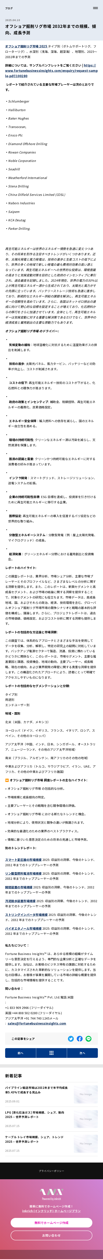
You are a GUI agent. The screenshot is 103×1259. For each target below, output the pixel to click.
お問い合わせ (51, 1235)
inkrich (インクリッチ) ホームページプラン (51, 1211)
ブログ (9, 8)
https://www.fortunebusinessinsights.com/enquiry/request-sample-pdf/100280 (51, 70)
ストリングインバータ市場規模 (26, 914)
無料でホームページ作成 (52, 1222)
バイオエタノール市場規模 (23, 928)
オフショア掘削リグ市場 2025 (26, 46)
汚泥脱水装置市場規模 (20, 901)
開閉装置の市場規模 (18, 887)
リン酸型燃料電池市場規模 (23, 873)
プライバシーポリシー (51, 1171)
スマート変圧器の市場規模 (23, 859)
